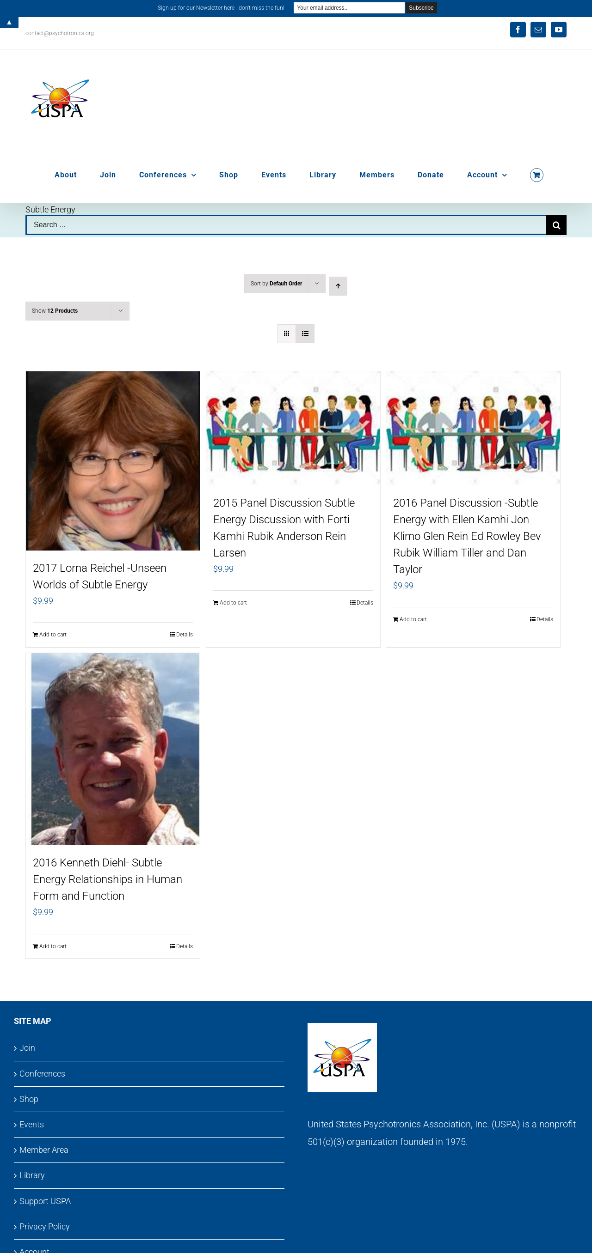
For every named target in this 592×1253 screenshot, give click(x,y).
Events (31, 1124)
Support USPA (45, 1201)
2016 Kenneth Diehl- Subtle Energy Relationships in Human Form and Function (107, 879)
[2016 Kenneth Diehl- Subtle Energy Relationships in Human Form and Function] (113, 749)
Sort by (276, 283)
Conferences (42, 1073)
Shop (28, 1099)
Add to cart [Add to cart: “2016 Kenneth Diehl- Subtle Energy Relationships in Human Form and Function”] (53, 946)
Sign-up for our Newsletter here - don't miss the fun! (221, 8)
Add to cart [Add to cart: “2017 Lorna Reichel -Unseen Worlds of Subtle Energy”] (53, 634)
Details (184, 634)
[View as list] (305, 334)
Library (32, 1175)
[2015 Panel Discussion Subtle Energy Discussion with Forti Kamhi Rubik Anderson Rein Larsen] (293, 428)
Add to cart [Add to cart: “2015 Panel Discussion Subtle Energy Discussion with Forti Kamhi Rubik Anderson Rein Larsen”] (233, 602)
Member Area (43, 1150)
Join (27, 1048)
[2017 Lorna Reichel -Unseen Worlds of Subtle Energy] (113, 461)
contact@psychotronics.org (59, 33)
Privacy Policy (44, 1226)
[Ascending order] (338, 286)
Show (55, 311)
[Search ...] (285, 225)
